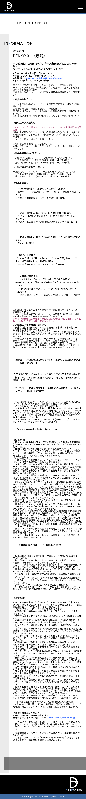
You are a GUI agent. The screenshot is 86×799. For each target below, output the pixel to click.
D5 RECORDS (9, 11)
